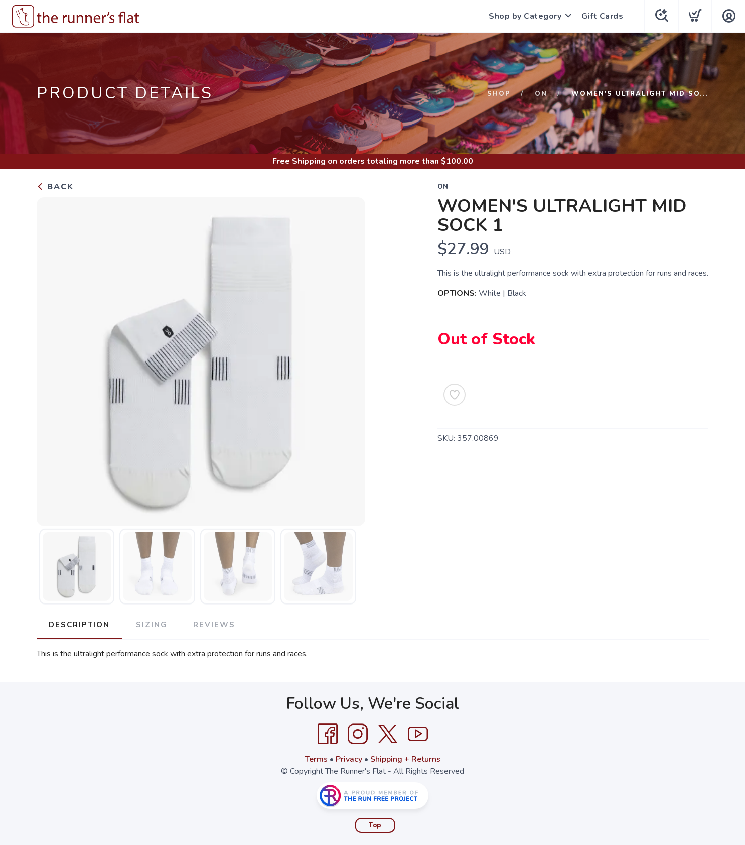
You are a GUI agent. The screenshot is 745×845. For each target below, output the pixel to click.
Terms (316, 759)
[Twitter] (388, 734)
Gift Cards (602, 16)
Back (55, 186)
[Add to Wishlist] (454, 395)
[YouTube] (418, 734)
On (541, 93)
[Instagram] (358, 734)
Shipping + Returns (405, 759)
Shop (499, 93)
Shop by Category (525, 16)
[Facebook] (328, 734)
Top (375, 825)
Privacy (349, 759)
